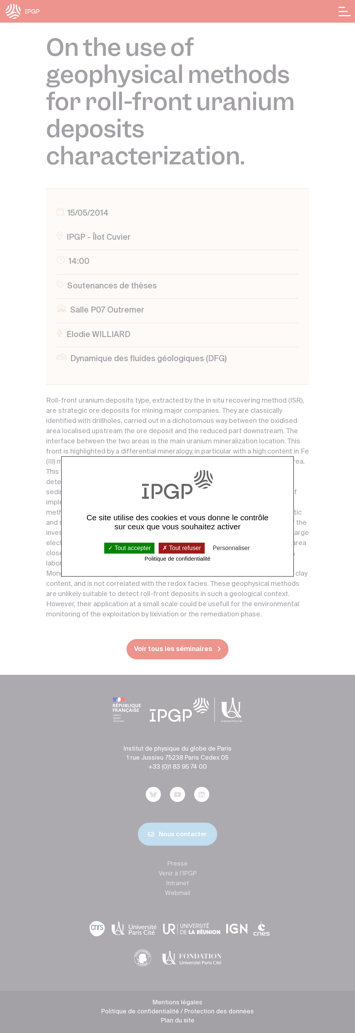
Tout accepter (129, 548)
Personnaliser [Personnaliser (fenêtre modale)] (231, 548)
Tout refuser (181, 548)
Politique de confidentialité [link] (177, 558)
